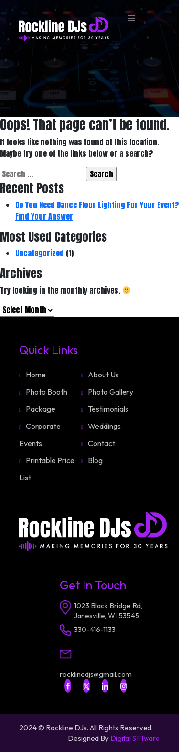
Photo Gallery (110, 391)
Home (36, 374)
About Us (103, 374)
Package (40, 409)
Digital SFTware (135, 737)
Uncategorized (39, 253)
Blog (95, 460)
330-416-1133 (95, 629)
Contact (101, 443)
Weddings (104, 426)
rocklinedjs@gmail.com (96, 674)
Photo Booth (46, 391)
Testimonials (108, 409)
